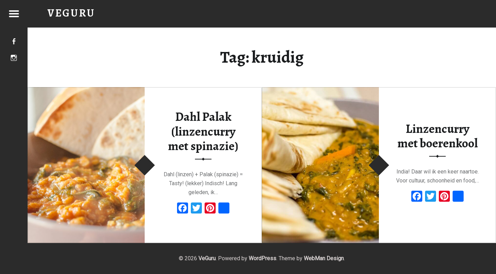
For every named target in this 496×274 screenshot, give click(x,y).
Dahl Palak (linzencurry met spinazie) (203, 131)
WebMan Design (324, 258)
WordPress (262, 258)
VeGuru (207, 258)
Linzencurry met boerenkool (437, 136)
